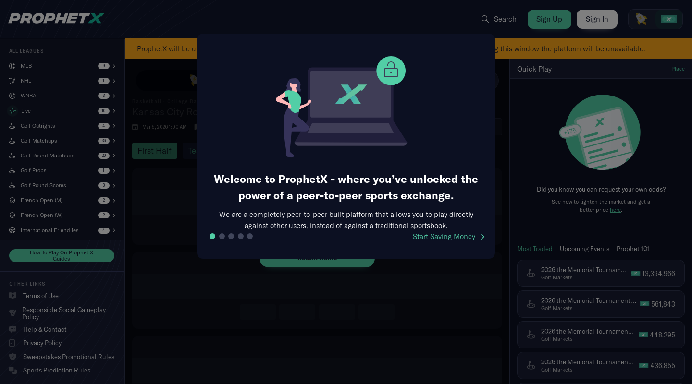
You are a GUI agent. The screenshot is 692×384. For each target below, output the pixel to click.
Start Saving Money (448, 236)
